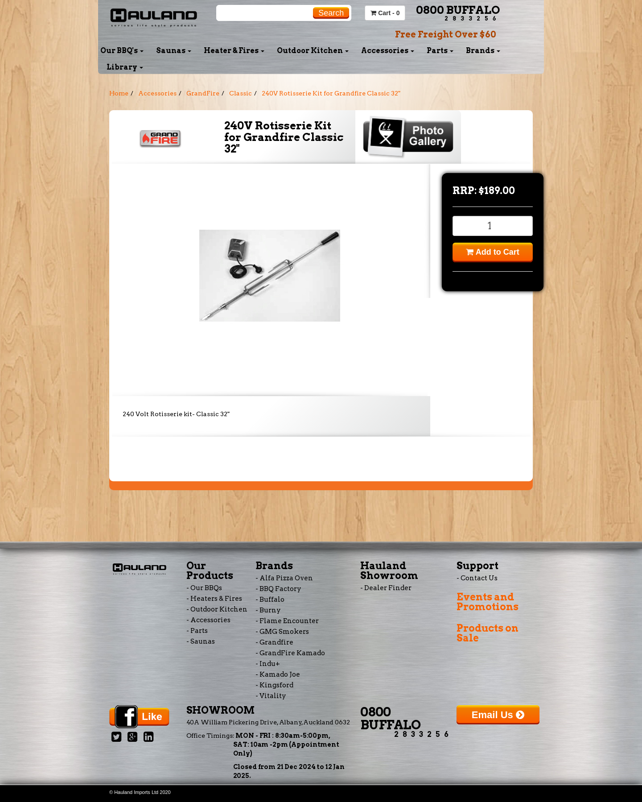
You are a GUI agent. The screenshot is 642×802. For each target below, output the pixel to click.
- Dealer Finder (386, 588)
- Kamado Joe (277, 674)
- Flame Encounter (287, 621)
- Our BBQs (204, 588)
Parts (440, 50)
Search (331, 12)
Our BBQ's (122, 50)
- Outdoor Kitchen (216, 609)
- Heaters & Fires (214, 599)
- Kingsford (274, 685)
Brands (483, 50)
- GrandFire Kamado (290, 653)
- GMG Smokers (282, 632)
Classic (240, 93)
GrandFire (202, 93)
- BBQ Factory (278, 589)
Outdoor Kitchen (313, 50)
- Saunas (200, 641)
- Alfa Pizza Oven (284, 578)
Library (125, 67)
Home (118, 93)
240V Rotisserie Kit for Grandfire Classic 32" (331, 93)
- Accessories (208, 620)
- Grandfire (274, 642)
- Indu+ (267, 664)
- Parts (197, 631)
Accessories (387, 50)
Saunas (173, 50)
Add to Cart (492, 252)
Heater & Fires (234, 50)
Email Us (498, 714)
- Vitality (270, 696)
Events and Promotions (488, 601)
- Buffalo (269, 599)
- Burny (268, 610)
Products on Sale (488, 633)
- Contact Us (477, 578)
